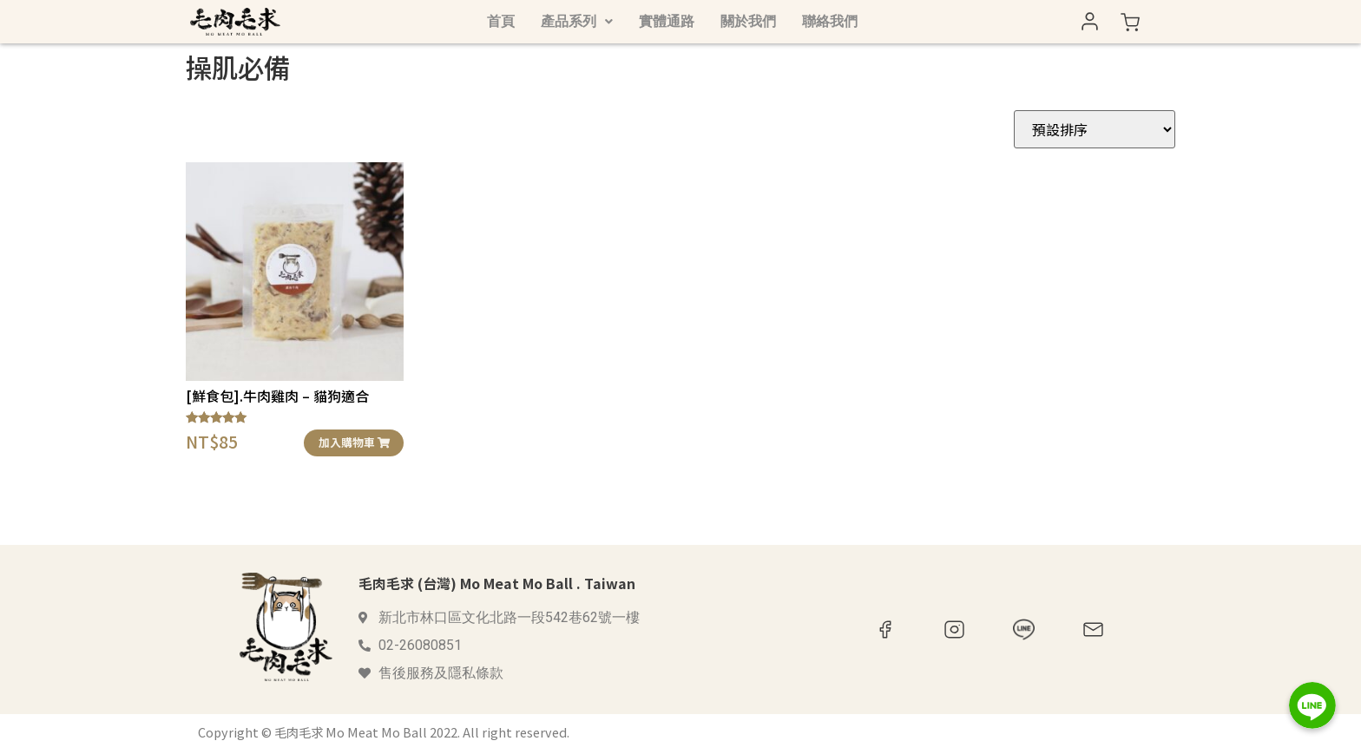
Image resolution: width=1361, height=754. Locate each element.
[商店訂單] (1094, 129)
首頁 (501, 21)
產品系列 (577, 21)
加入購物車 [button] (354, 442)
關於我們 (748, 21)
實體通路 (666, 21)
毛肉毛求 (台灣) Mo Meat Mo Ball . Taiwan (496, 583)
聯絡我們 (830, 21)
